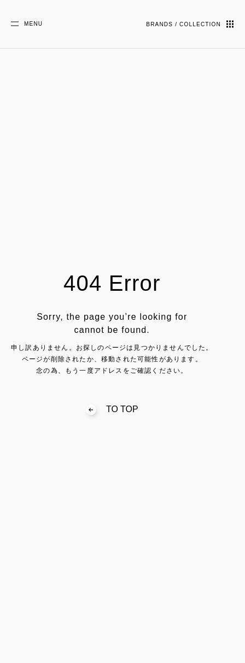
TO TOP (112, 409)
